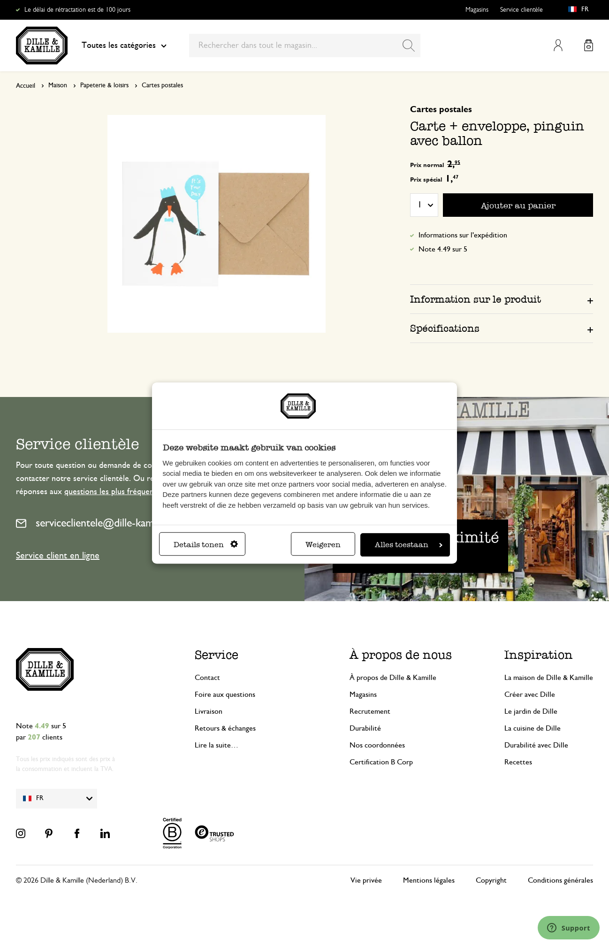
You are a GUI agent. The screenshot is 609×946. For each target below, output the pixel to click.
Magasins (476, 10)
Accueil (25, 86)
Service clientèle (521, 10)
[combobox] (304, 45)
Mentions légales (429, 880)
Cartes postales (162, 85)
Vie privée (366, 880)
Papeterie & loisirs (104, 85)
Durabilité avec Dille (536, 745)
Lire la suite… (216, 745)
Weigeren (323, 544)
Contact (207, 677)
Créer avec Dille (529, 694)
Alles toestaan (408, 544)
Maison (57, 85)
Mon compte (558, 45)
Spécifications (445, 328)
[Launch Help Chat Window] (569, 927)
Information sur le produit (475, 299)
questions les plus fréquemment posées (132, 492)
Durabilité (365, 728)
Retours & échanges (225, 728)
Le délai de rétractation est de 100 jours (77, 10)
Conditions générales (560, 880)
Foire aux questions (225, 694)
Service (216, 655)
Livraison (208, 711)
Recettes (518, 762)
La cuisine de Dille (532, 728)
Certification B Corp (381, 762)
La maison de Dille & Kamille (548, 677)
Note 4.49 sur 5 (443, 249)
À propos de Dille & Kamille (393, 677)
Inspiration (538, 655)
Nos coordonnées (377, 745)
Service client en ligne (57, 555)
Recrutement (370, 711)
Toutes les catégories (124, 45)
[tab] (501, 298)
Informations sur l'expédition (463, 235)
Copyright (491, 880)
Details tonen (206, 544)
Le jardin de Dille (530, 711)
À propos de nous (401, 655)
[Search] (408, 45)
